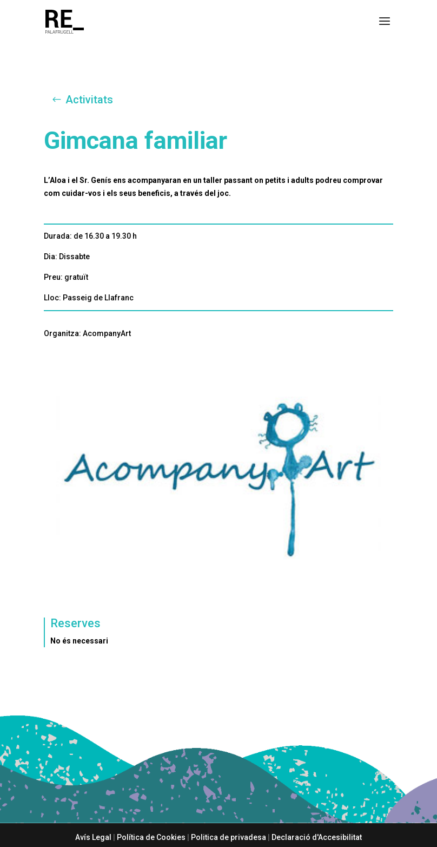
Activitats (89, 99)
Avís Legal (93, 837)
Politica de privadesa (228, 837)
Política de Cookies (151, 837)
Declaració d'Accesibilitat (317, 837)
